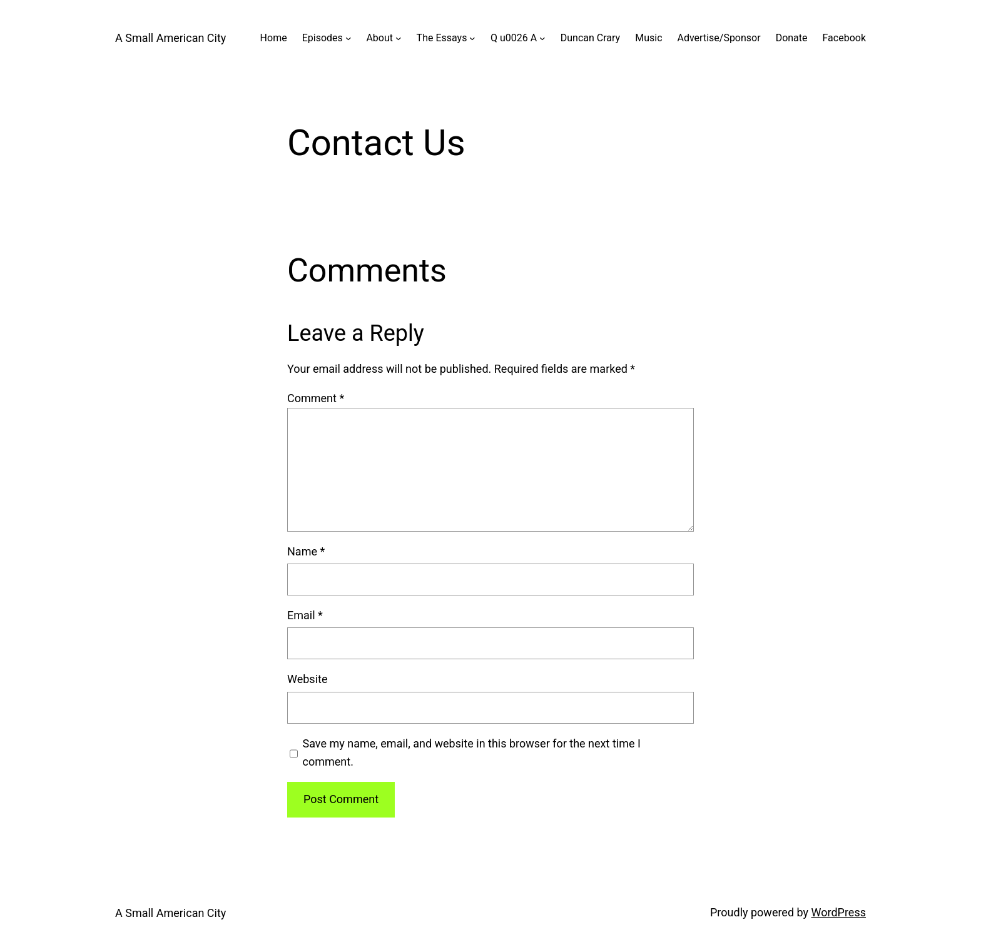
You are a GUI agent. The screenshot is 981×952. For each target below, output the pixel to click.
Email (305, 615)
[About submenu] (398, 38)
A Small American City (170, 37)
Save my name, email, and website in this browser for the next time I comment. (472, 752)
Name (306, 551)
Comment (315, 398)
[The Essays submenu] (472, 38)
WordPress (838, 912)
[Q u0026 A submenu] (542, 38)
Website (307, 679)
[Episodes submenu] (348, 38)
